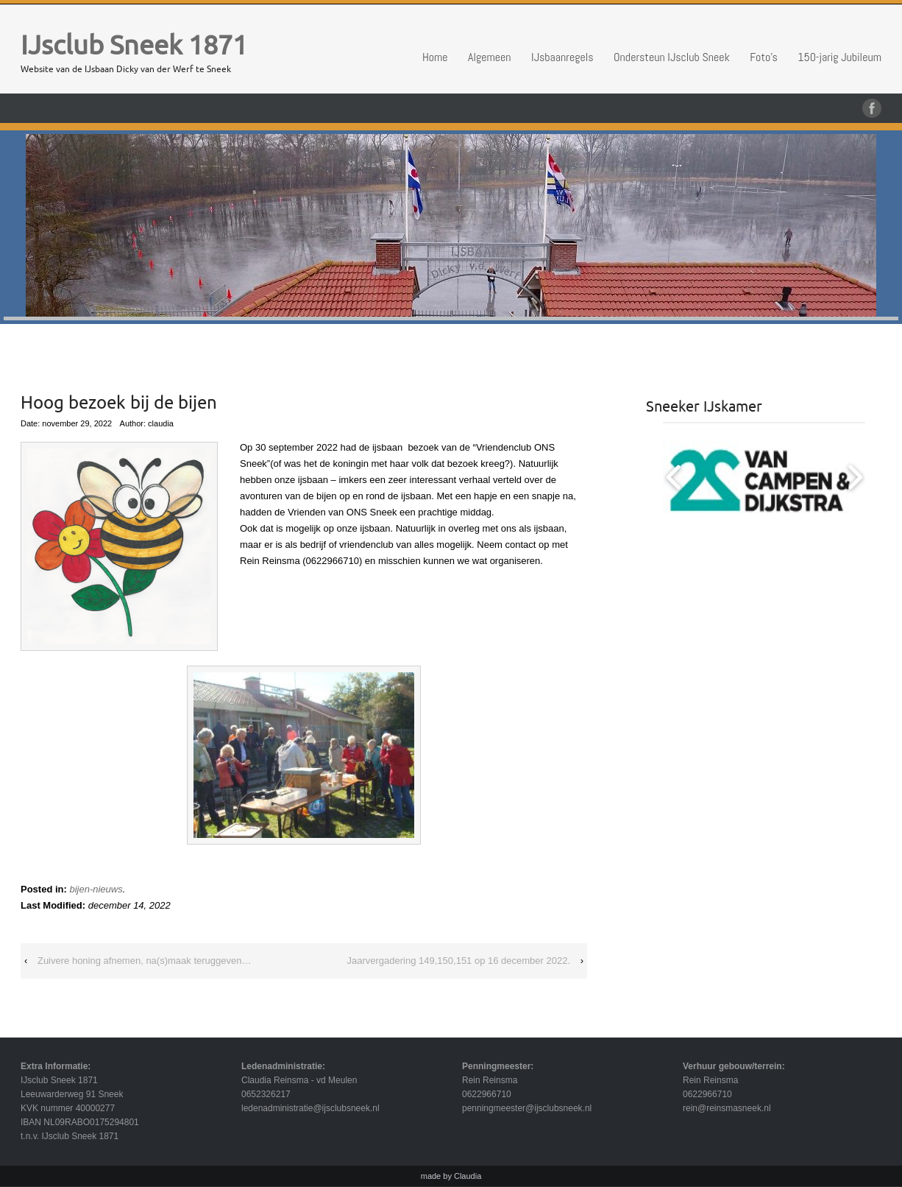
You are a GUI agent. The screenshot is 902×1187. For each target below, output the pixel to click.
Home (435, 57)
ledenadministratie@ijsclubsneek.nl (310, 1108)
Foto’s (764, 57)
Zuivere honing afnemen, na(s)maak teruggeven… (145, 960)
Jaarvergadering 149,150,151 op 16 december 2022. (458, 960)
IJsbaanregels (562, 57)
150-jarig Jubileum (839, 57)
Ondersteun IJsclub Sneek (672, 57)
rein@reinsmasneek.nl (727, 1108)
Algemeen (489, 57)
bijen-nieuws (95, 889)
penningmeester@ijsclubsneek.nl (527, 1108)
